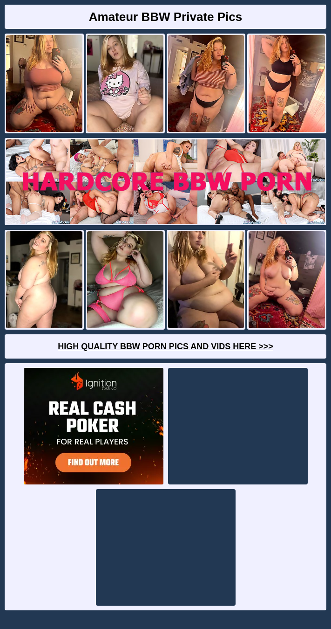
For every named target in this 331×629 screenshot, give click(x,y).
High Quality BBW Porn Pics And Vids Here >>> (165, 346)
